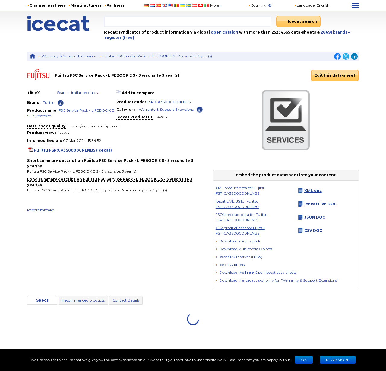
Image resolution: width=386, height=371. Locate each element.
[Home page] (65, 23)
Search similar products (77, 92)
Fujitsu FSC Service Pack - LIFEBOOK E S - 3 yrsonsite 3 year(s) (158, 56)
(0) (37, 92)
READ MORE (338, 359)
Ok (304, 359)
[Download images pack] (238, 241)
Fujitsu (49, 102)
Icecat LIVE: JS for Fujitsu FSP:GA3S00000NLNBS (237, 204)
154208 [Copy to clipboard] (160, 117)
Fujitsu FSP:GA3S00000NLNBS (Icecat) (73, 150)
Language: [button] (304, 5)
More (216, 5)
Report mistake (40, 210)
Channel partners (48, 5)
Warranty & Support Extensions (69, 56)
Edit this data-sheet (335, 75)
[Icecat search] (298, 21)
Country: (257, 5)
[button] (244, 249)
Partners (115, 5)
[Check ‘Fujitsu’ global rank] (60, 103)
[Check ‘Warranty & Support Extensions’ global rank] (199, 109)
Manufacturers (86, 5)
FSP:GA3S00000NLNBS (169, 102)
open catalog (224, 32)
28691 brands (334, 32)
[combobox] (187, 21)
